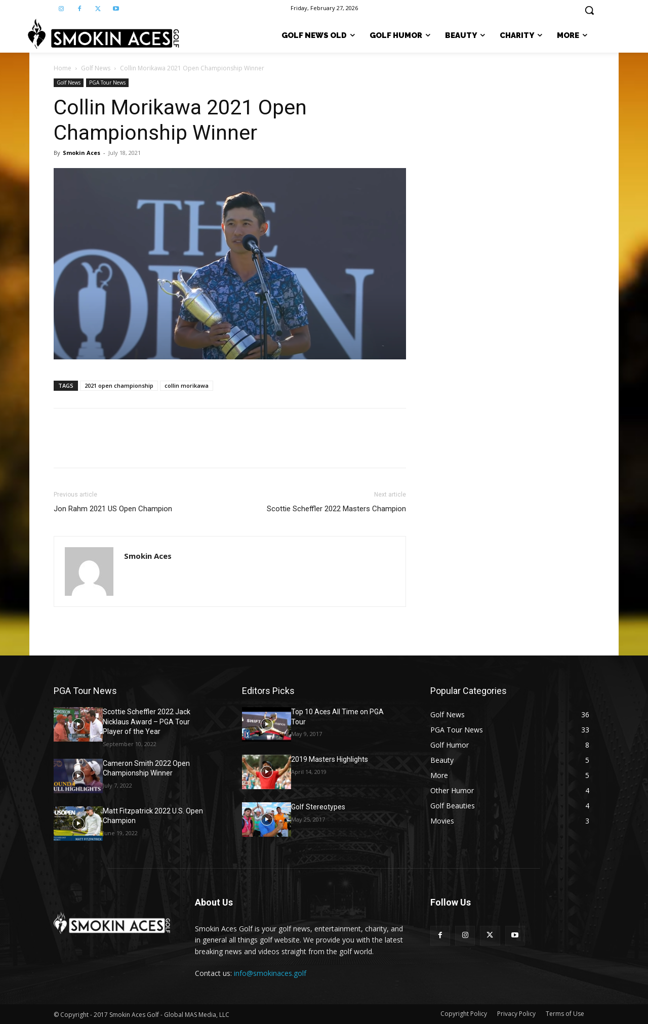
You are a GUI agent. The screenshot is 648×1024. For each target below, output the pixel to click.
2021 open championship (119, 385)
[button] (589, 10)
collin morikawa (187, 385)
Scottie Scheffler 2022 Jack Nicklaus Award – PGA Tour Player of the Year (146, 721)
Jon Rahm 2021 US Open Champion (113, 508)
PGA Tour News (107, 82)
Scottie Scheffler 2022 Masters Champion (336, 508)
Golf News (95, 68)
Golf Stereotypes (318, 807)
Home (62, 68)
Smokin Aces (81, 152)
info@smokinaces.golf (270, 973)
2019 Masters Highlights (329, 759)
